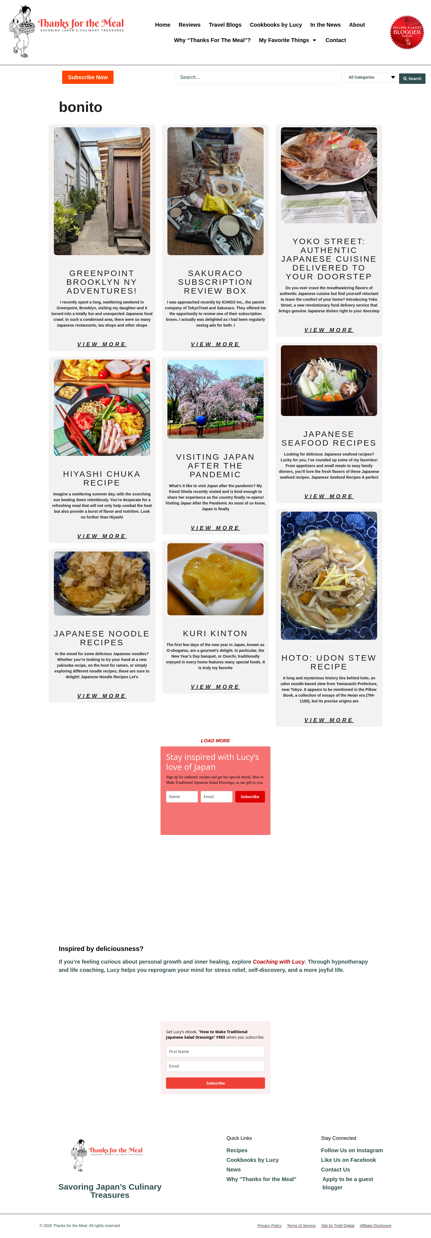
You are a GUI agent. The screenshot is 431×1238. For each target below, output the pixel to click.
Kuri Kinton (215, 633)
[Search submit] (412, 77)
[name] (215, 1052)
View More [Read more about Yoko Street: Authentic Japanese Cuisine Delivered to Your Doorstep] (329, 330)
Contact (335, 40)
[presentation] (208, 819)
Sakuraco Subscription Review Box (215, 282)
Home (162, 25)
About (357, 25)
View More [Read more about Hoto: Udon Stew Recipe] (329, 720)
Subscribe (250, 797)
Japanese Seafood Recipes (329, 438)
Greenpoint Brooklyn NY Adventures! (102, 282)
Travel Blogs (225, 25)
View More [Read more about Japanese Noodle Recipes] (102, 696)
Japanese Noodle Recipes (102, 638)
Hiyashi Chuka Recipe (102, 478)
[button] (215, 741)
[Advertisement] (215, 890)
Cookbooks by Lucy (276, 25)
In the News (325, 25)
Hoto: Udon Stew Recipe (329, 662)
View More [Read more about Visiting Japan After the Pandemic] (215, 528)
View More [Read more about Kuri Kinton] (215, 687)
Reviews (190, 25)
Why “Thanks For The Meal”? (212, 40)
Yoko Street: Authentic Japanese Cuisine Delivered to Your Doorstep (329, 259)
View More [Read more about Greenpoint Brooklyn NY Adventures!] (102, 344)
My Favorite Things (288, 40)
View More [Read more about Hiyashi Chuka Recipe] (102, 536)
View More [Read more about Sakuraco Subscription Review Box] (215, 344)
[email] (215, 1067)
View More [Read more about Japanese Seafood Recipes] (329, 496)
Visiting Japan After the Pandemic (215, 465)
